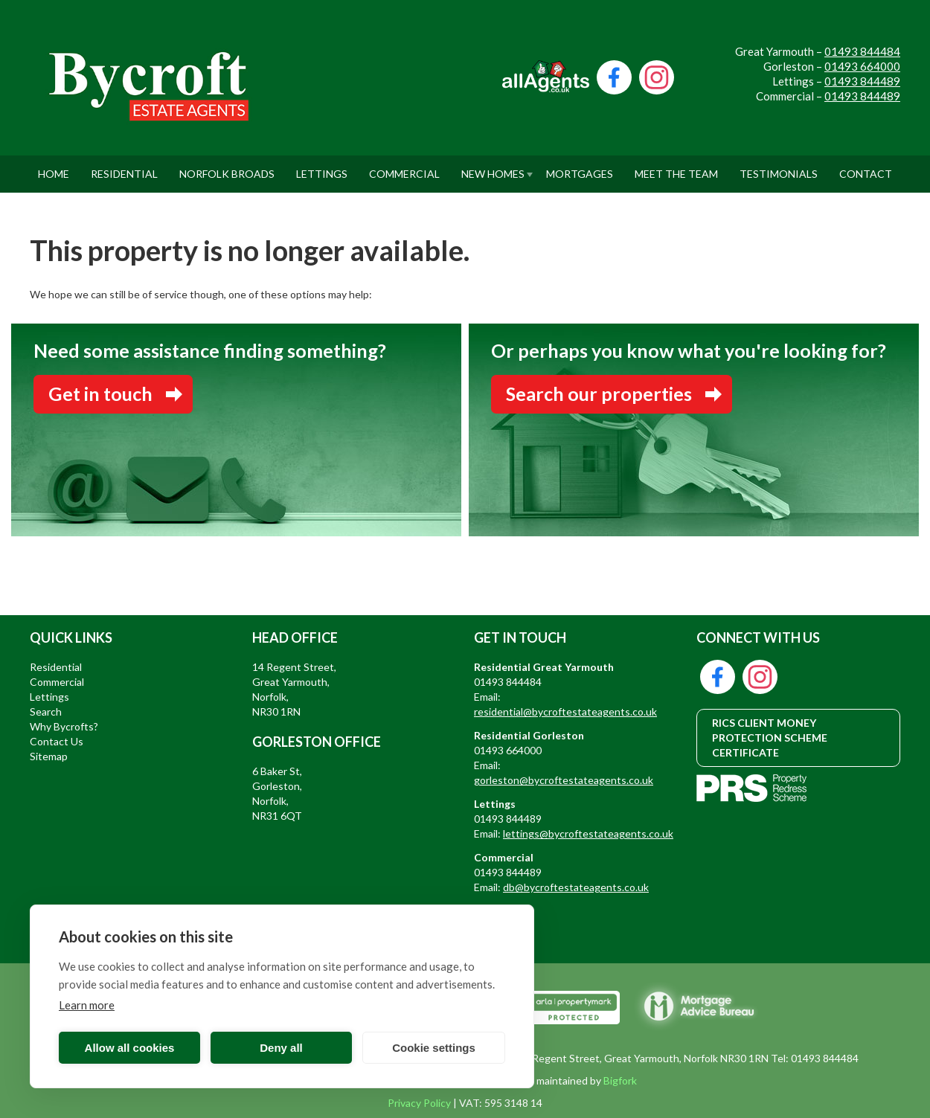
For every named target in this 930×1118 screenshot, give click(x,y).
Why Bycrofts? (64, 726)
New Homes (493, 167)
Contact (865, 167)
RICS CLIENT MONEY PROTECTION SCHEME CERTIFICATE (769, 737)
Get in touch (100, 393)
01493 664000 (862, 66)
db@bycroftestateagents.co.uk (576, 887)
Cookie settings (433, 1047)
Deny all (281, 1047)
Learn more (87, 1005)
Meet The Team (676, 167)
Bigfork (620, 1080)
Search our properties (599, 393)
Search (46, 711)
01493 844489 (862, 81)
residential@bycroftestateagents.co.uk (565, 711)
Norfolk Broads (227, 167)
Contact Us (56, 741)
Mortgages (579, 167)
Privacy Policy (419, 1102)
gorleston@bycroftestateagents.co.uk (563, 780)
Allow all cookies (130, 1047)
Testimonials (778, 167)
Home (53, 167)
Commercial (404, 167)
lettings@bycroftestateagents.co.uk (588, 833)
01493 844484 (862, 51)
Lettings (322, 167)
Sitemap (49, 756)
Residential (124, 167)
